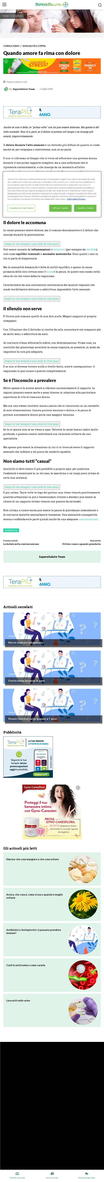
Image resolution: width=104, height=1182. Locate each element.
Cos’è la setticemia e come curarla (25, 965)
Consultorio (17, 15)
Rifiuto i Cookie (60, 208)
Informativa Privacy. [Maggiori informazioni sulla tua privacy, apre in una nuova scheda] (76, 199)
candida (91, 249)
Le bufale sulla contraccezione (21, 544)
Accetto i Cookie (85, 208)
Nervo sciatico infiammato (25, 642)
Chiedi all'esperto (18, 636)
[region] (52, 194)
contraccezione (88, 519)
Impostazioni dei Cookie (21, 208)
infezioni (59, 249)
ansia (49, 271)
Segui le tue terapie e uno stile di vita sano (32, 244)
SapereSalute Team (24, 89)
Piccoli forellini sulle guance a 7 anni (32, 718)
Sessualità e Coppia (34, 46)
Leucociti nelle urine (18, 1000)
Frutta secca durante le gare (26, 680)
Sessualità (11, 530)
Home (5, 15)
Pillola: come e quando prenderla (81, 544)
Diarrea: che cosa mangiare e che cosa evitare (32, 859)
